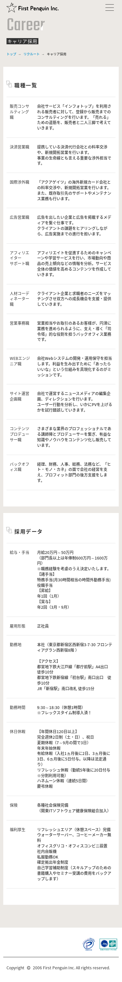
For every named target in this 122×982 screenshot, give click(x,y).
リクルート (31, 53)
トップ (11, 53)
